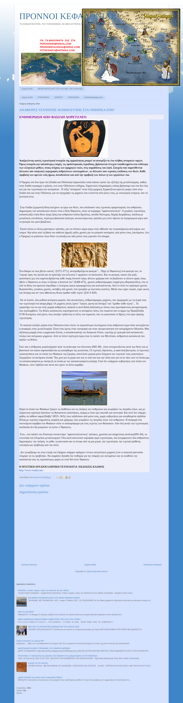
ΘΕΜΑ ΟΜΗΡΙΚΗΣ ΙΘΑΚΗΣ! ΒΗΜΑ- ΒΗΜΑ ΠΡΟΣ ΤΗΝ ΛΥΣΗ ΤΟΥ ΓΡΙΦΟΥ (49, 619)
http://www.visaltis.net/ (31, 470)
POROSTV (58, 97)
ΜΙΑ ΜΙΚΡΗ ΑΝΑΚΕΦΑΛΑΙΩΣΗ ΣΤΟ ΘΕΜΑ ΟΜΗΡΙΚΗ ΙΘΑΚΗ (54, 598)
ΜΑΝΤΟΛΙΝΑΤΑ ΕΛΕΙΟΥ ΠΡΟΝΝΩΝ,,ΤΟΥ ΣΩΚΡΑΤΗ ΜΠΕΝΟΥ (44, 648)
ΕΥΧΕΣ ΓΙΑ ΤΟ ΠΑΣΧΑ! (38, 663)
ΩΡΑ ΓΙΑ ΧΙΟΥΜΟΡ (26, 612)
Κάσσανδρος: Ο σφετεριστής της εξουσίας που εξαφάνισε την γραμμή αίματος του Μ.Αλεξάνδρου (58, 656)
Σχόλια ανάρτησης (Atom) (97, 571)
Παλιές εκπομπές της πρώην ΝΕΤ (30, 641)
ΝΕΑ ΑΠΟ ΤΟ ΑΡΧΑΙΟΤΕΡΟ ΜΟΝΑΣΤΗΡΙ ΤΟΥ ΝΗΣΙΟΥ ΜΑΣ (53, 627)
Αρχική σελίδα (27, 89)
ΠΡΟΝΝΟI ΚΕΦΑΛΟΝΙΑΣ (67, 16)
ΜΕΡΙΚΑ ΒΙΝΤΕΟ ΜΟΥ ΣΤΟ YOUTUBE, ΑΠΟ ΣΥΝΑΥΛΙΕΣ (60, 89)
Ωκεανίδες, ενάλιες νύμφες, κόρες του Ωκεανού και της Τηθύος (43, 590)
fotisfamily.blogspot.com (93, 97)
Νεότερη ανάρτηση (29, 565)
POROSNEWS (43, 97)
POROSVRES (73, 97)
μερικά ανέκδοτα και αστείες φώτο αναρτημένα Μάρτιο (40, 677)
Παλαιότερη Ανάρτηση (153, 565)
